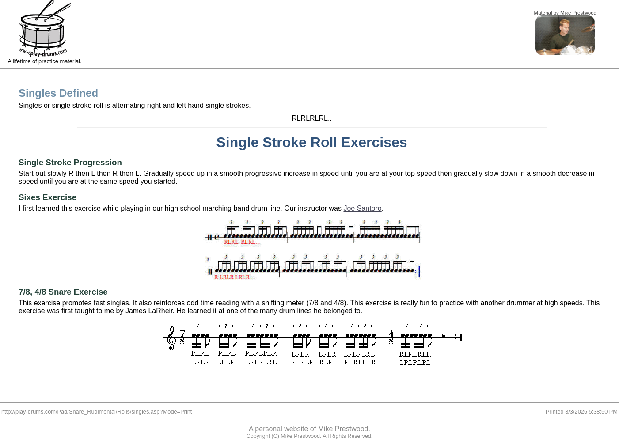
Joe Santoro (362, 208)
